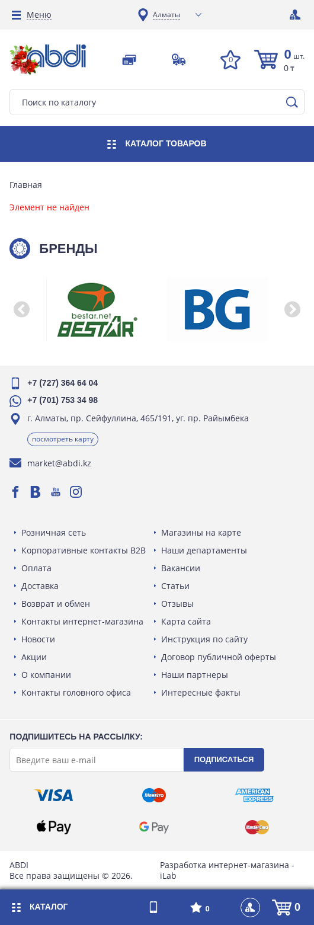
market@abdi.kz (62, 463)
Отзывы (177, 603)
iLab (168, 875)
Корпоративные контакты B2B (86, 550)
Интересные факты (201, 692)
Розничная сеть (56, 532)
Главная (28, 185)
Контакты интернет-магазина (85, 621)
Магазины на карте (201, 532)
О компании (48, 674)
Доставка (42, 585)
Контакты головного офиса (78, 692)
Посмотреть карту (65, 439)
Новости (40, 639)
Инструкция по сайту (204, 639)
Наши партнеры (194, 674)
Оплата (39, 568)
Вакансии (180, 568)
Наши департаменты (204, 550)
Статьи (175, 585)
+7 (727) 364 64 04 (65, 383)
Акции (36, 656)
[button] (24, 309)
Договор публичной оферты (218, 656)
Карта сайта (186, 621)
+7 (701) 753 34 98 (65, 400)
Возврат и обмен (58, 603)
